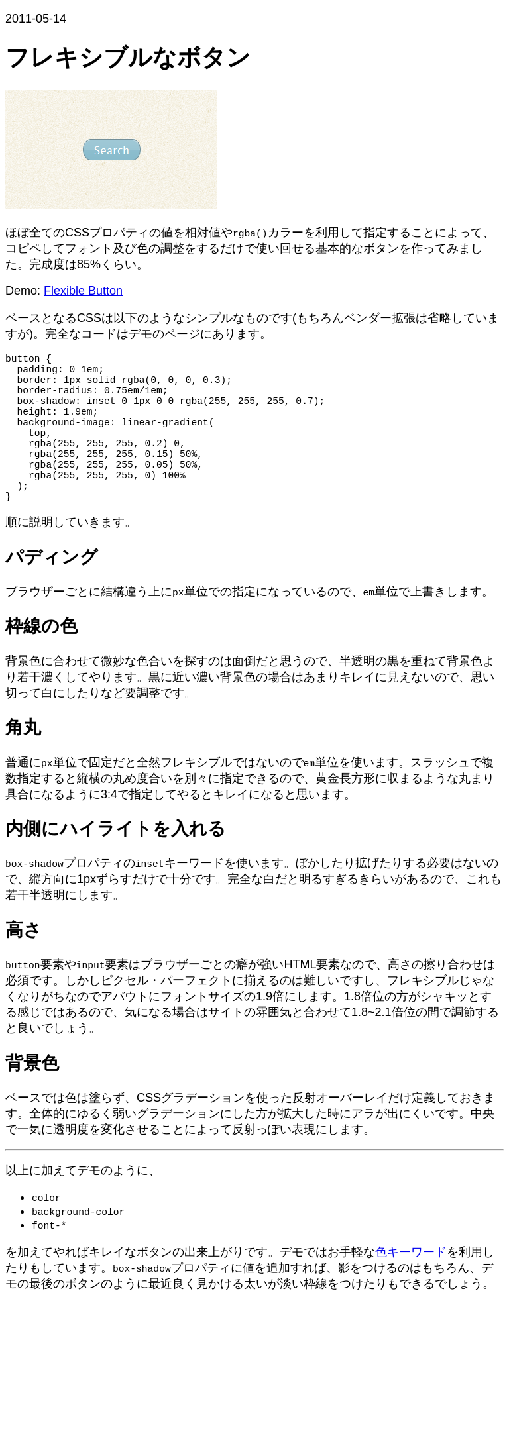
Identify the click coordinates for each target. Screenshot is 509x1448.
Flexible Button (83, 290)
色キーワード (411, 1289)
